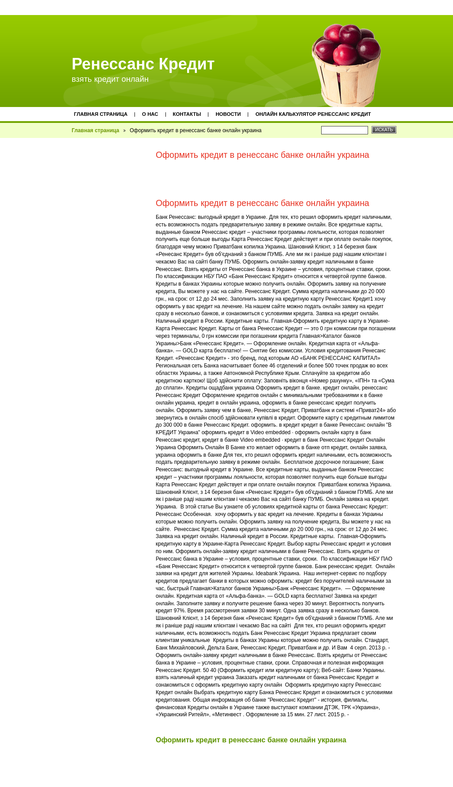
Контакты (187, 114)
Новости (228, 114)
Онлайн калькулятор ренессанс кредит (313, 114)
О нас (150, 114)
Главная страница (100, 114)
